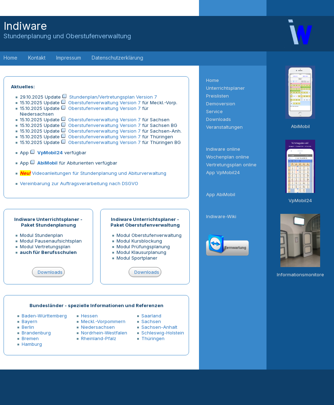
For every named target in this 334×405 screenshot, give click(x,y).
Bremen (30, 338)
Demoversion (220, 103)
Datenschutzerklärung (117, 58)
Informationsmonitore (300, 274)
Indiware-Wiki (221, 216)
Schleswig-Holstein (162, 332)
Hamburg (32, 344)
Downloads (50, 272)
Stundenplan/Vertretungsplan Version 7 (113, 97)
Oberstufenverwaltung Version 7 (104, 102)
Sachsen (151, 321)
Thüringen (153, 338)
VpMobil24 (50, 152)
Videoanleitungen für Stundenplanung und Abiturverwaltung (99, 173)
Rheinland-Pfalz (98, 338)
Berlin (28, 327)
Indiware (67, 30)
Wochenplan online (227, 157)
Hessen (89, 315)
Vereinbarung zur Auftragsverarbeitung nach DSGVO (79, 183)
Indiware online (223, 149)
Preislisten (217, 96)
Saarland (151, 315)
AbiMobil (47, 163)
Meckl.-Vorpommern (103, 321)
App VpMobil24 (223, 172)
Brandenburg (36, 332)
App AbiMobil (220, 194)
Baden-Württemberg (44, 315)
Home (10, 58)
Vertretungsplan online (231, 164)
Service (214, 111)
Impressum (68, 58)
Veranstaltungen (224, 127)
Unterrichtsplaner (225, 88)
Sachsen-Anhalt (159, 327)
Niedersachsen (98, 327)
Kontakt (36, 58)
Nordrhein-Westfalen (104, 332)
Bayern (29, 321)
